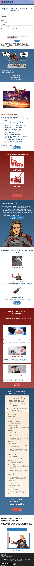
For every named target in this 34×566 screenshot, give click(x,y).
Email (2, 20)
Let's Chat (17, 40)
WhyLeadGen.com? (20, 218)
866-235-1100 (17, 75)
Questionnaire (3, 555)
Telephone (3, 24)
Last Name (4, 16)
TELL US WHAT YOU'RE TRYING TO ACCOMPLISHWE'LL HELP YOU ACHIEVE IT (17, 530)
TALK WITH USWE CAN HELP (17, 148)
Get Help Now (3, 554)
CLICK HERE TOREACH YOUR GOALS (17, 195)
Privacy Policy (3, 565)
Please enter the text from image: (17, 35)
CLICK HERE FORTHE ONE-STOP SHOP (17, 510)
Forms (12, 556)
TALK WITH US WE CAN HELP (17, 303)
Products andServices (13, 218)
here (28, 46)
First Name (3, 12)
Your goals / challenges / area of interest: (9, 28)
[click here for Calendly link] (17, 79)
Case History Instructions (5, 556)
